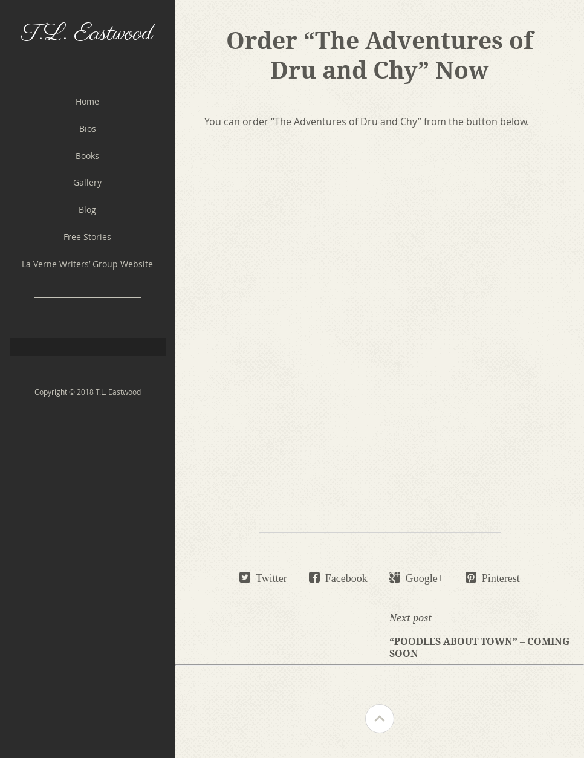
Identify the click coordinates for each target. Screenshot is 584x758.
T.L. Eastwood (87, 34)
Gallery (87, 182)
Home (87, 101)
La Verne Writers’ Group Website (87, 264)
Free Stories (87, 236)
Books (87, 155)
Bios (87, 128)
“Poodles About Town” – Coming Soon (479, 647)
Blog (87, 209)
